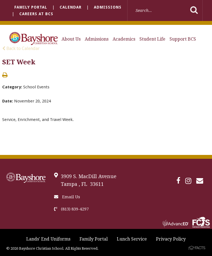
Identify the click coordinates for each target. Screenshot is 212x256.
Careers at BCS (36, 14)
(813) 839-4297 (71, 209)
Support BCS (182, 39)
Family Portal (30, 7)
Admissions (107, 7)
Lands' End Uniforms (48, 239)
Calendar (70, 7)
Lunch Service (132, 239)
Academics (124, 39)
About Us (71, 39)
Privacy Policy (171, 239)
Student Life (152, 39)
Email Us (67, 196)
